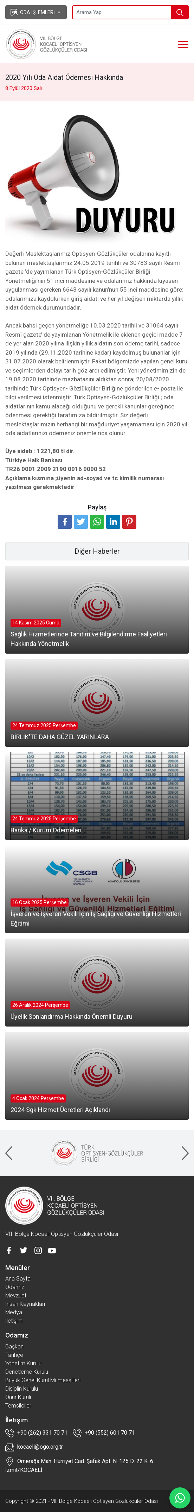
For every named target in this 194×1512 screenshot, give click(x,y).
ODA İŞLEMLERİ (33, 11)
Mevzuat (15, 1295)
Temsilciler (18, 1405)
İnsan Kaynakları (25, 1304)
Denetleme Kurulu (26, 1371)
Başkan (14, 1346)
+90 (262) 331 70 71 (36, 1433)
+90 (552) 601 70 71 (104, 1433)
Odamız (14, 1287)
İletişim (13, 1320)
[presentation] (8, 1153)
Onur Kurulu (19, 1397)
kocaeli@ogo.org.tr (34, 1447)
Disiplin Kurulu (21, 1388)
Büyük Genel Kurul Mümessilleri (42, 1380)
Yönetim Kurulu (23, 1363)
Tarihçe (14, 1355)
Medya (13, 1312)
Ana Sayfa (18, 1278)
